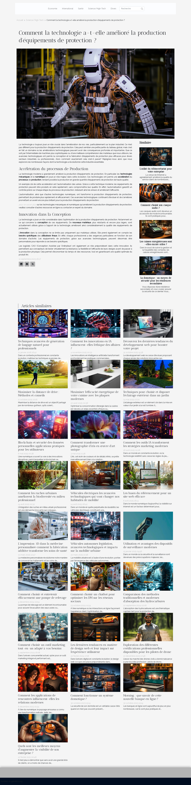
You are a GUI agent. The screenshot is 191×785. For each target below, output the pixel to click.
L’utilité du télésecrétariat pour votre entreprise (156, 170)
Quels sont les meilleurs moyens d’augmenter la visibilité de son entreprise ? (39, 749)
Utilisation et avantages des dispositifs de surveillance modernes (147, 545)
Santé (80, 8)
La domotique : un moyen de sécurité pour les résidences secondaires (155, 281)
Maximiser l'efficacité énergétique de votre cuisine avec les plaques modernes (94, 395)
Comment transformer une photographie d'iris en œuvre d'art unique (93, 446)
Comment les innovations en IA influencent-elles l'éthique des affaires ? (95, 344)
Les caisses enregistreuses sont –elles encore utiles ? (156, 243)
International (67, 8)
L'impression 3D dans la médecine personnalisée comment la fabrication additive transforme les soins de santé (42, 547)
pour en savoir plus (27, 204)
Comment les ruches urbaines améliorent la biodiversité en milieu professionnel (41, 496)
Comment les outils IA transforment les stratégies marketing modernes (146, 444)
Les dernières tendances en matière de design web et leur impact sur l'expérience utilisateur (94, 648)
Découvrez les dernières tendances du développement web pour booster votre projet (148, 344)
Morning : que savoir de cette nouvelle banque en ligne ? (142, 697)
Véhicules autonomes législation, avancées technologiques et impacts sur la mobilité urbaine (94, 547)
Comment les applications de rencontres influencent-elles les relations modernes (38, 699)
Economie (52, 8)
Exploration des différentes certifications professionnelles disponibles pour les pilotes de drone (147, 648)
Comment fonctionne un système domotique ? (92, 697)
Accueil (20, 20)
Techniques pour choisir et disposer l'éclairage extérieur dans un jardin (146, 393)
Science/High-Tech (97, 8)
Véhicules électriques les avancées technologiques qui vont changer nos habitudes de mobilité (95, 496)
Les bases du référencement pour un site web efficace (147, 494)
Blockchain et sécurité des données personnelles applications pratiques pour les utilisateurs (41, 446)
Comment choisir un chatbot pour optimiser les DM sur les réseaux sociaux (93, 597)
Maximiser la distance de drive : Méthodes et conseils (38, 393)
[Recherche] (131, 8)
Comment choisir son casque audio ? (156, 206)
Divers (113, 8)
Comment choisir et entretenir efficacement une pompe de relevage (42, 596)
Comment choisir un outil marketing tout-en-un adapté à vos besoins (41, 646)
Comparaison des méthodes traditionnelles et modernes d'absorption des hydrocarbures (144, 597)
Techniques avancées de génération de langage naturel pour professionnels (41, 344)
